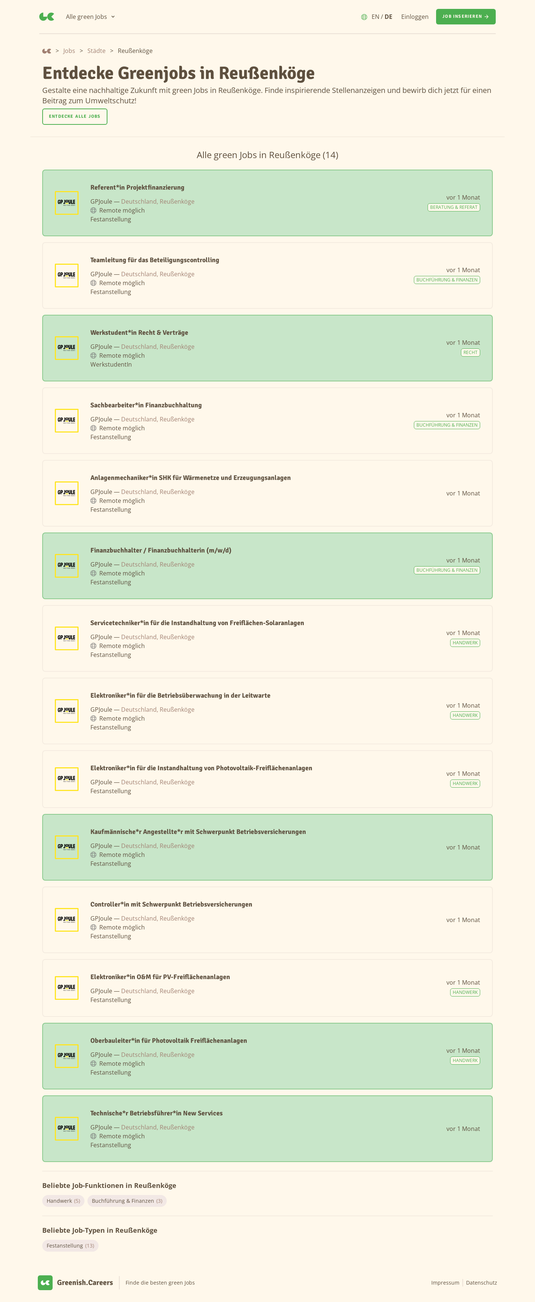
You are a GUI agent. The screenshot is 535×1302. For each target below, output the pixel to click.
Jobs (69, 51)
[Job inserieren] (466, 16)
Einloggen (415, 17)
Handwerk (63, 1201)
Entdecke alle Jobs (75, 116)
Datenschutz (481, 1282)
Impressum (445, 1282)
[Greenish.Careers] (46, 16)
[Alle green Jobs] (91, 16)
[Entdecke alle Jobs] (74, 116)
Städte (96, 51)
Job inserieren (465, 17)
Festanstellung (70, 1245)
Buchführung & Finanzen (127, 1201)
